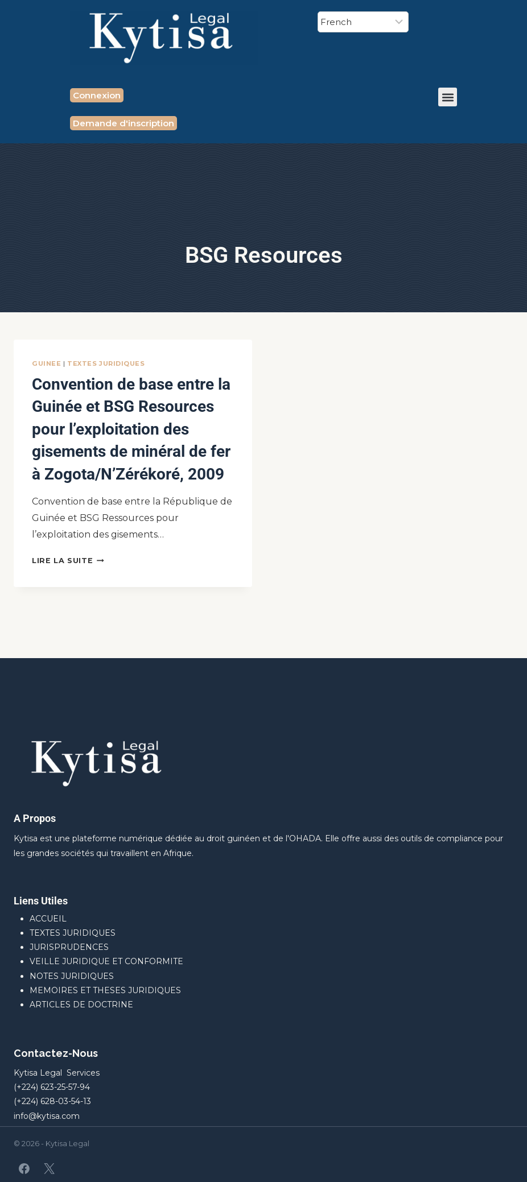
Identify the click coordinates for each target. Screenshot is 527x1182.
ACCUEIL (48, 919)
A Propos (35, 818)
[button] (447, 97)
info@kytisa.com (47, 1116)
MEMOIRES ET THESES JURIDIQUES (105, 990)
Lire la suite (68, 604)
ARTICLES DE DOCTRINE (81, 1004)
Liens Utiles (41, 901)
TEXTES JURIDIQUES (106, 363)
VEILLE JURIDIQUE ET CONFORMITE (106, 961)
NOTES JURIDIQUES (72, 976)
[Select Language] (363, 21)
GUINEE (46, 363)
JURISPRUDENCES (69, 947)
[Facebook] (24, 1168)
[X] (49, 1168)
